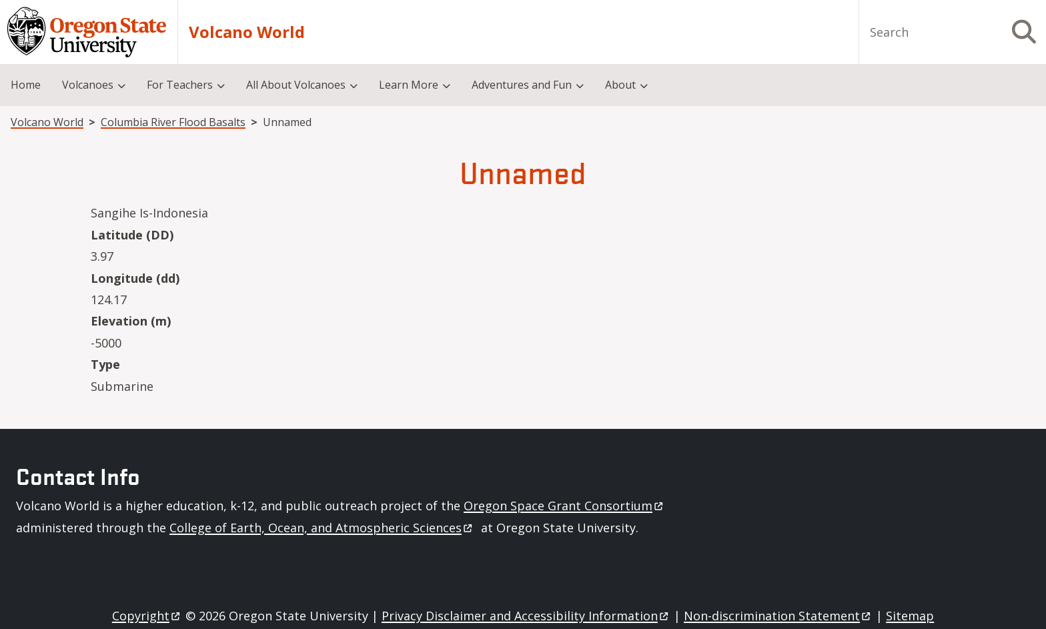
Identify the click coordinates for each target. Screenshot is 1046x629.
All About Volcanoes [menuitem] (296, 84)
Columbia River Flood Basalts (173, 122)
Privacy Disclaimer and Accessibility (526, 616)
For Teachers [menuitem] (180, 84)
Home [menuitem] (26, 84)
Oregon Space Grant (564, 506)
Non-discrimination (778, 616)
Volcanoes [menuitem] (87, 84)
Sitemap (910, 616)
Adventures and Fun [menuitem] (522, 84)
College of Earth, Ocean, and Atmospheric (321, 528)
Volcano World (247, 32)
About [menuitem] (620, 84)
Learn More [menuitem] (408, 84)
